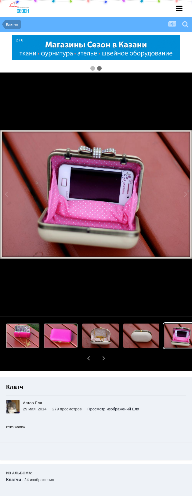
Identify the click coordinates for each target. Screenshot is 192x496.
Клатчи (13, 463)
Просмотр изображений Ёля (113, 393)
